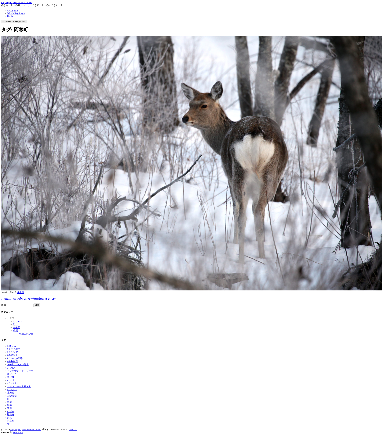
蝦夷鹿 (10, 414)
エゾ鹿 (10, 377)
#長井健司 (12, 361)
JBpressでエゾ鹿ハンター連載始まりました (28, 298)
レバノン (12, 389)
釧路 (9, 417)
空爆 (9, 408)
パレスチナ (13, 383)
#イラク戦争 (13, 349)
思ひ (15, 324)
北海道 (10, 392)
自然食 (10, 411)
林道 (9, 402)
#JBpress (11, 346)
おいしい (12, 367)
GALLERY (12, 10)
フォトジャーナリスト (19, 386)
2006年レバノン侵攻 (18, 364)
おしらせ (18, 321)
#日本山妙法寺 (15, 358)
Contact (11, 16)
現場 (15, 330)
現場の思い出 (26, 333)
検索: (4, 305)
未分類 (20, 292)
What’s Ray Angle (16, 13)
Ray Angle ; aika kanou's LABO (16, 2)
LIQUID (73, 429)
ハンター (12, 380)
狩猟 (9, 405)
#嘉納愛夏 (12, 355)
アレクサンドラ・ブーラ (20, 370)
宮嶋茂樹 (12, 396)
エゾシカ (12, 374)
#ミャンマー (13, 352)
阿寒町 (10, 421)
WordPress (18, 432)
